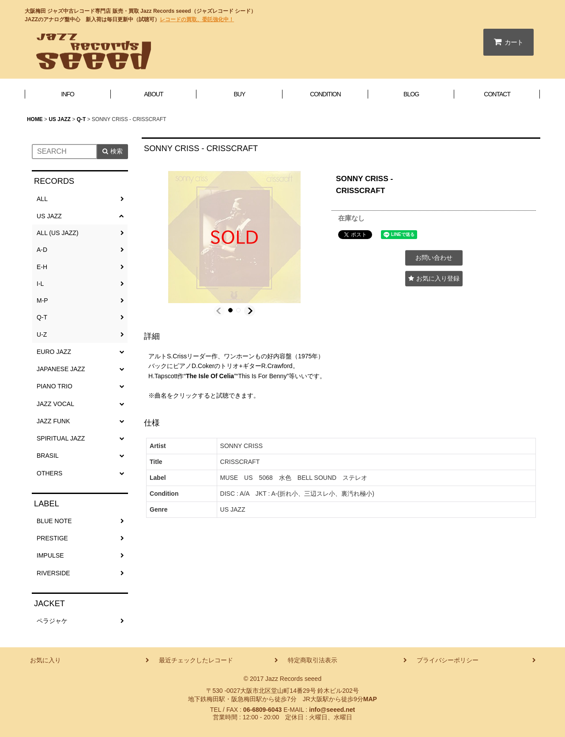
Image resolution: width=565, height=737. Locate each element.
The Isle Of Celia (210, 376)
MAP (370, 699)
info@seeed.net (332, 709)
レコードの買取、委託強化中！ (197, 19)
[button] (219, 310)
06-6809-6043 (262, 709)
